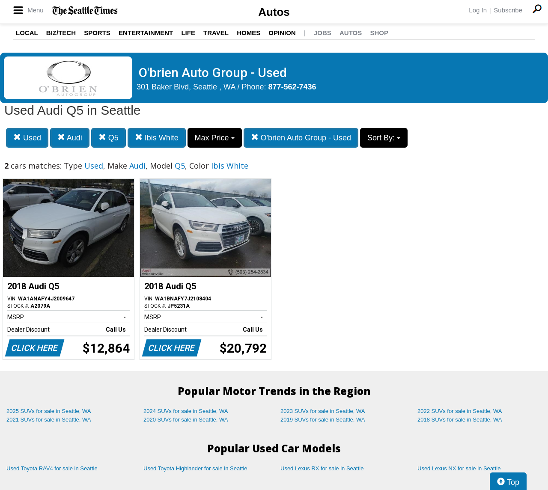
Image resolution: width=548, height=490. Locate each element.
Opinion (281, 32)
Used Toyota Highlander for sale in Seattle (195, 468)
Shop (379, 32)
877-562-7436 (292, 87)
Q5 (108, 137)
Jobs (322, 32)
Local (27, 32)
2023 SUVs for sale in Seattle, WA (322, 411)
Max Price (215, 138)
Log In (478, 10)
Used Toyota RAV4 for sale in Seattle (52, 468)
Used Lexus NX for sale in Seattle (458, 468)
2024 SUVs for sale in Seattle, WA (185, 411)
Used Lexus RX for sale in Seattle (321, 468)
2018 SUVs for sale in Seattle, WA (459, 419)
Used (27, 137)
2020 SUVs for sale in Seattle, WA (185, 419)
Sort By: (383, 138)
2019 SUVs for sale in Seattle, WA (322, 419)
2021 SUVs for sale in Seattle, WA (48, 419)
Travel (216, 32)
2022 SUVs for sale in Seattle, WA (459, 411)
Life (188, 32)
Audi (69, 137)
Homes (248, 32)
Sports (97, 32)
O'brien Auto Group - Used (301, 137)
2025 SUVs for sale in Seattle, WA (48, 411)
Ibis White (157, 137)
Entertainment (146, 32)
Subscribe (508, 10)
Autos (274, 12)
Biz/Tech (61, 32)
